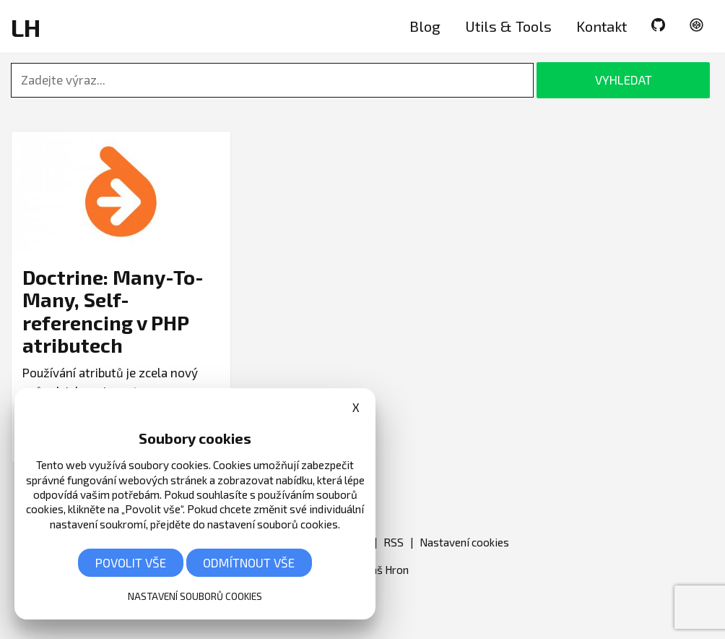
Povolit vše (130, 562)
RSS (393, 542)
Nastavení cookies (464, 542)
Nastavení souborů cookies (195, 596)
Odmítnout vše (249, 562)
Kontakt (601, 26)
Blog (424, 26)
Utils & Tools (508, 26)
